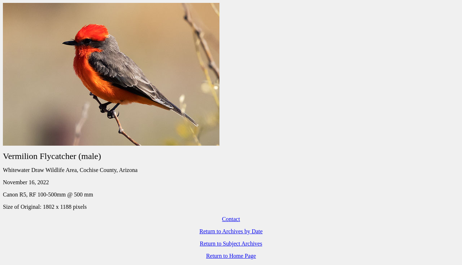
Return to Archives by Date (230, 231)
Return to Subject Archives (231, 243)
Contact (231, 219)
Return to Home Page (231, 256)
